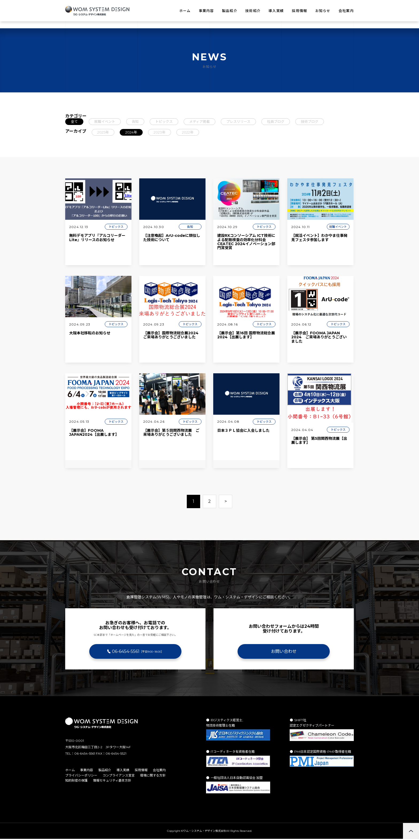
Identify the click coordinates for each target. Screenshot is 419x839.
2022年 (187, 132)
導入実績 (276, 11)
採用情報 (299, 11)
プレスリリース (238, 121)
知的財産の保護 (76, 780)
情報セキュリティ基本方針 (112, 780)
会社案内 (346, 11)
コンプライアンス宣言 (119, 775)
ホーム (185, 11)
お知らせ (323, 11)
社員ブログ (275, 121)
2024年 (131, 132)
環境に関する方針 (153, 775)
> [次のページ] (225, 501)
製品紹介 (229, 11)
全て (74, 121)
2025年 (103, 132)
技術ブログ (309, 121)
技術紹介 (253, 11)
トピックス (164, 121)
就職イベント (104, 121)
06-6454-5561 (138, 651)
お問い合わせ (284, 651)
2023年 (159, 132)
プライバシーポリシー (81, 775)
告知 (135, 121)
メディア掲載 (199, 121)
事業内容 (206, 11)
